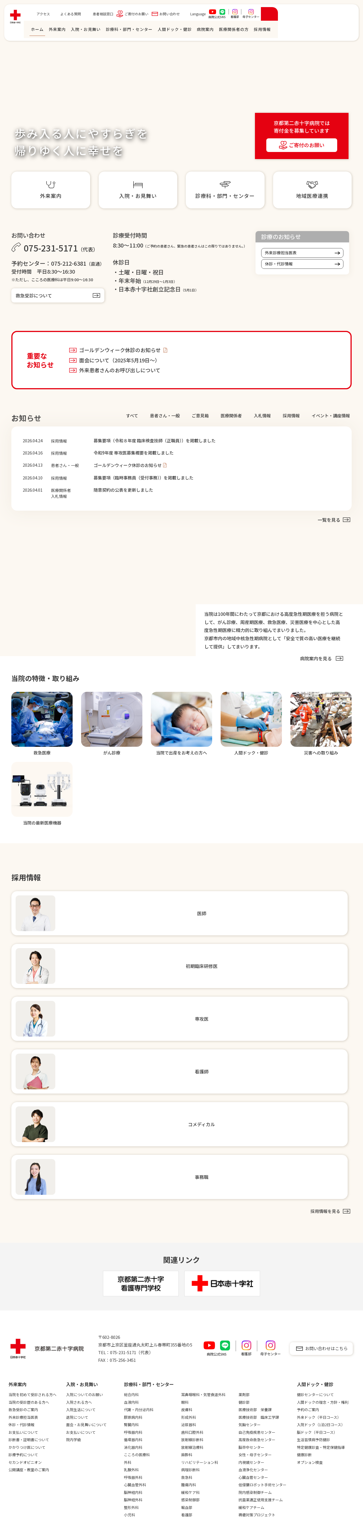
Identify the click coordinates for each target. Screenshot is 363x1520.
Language (274, 15)
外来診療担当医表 (281, 252)
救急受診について (34, 295)
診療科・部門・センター (205, 30)
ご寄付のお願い (213, 15)
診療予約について (23, 1242)
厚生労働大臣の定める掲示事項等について (91, 1418)
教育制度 (189, 1391)
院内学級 (73, 1227)
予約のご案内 (308, 1197)
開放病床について (138, 1382)
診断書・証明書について (29, 1227)
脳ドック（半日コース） (317, 1219)
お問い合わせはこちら (326, 1136)
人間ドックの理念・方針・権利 (323, 1189)
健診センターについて (315, 1182)
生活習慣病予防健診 (313, 1227)
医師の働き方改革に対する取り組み (91, 1371)
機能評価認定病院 (23, 1419)
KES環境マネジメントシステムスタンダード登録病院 (34, 1430)
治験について (77, 1354)
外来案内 (133, 30)
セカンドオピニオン (25, 1249)
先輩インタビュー (196, 1384)
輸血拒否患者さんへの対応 (88, 1428)
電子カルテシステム (82, 1458)
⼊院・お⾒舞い (162, 30)
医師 (185, 1339)
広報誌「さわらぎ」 (82, 1466)
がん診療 (16, 1455)
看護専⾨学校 (310, 1328)
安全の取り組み (78, 1339)
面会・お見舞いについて (86, 1212)
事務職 (187, 1376)
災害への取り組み (80, 1346)
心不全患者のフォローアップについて (149, 1465)
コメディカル (192, 1369)
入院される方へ (79, 1189)
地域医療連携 (135, 1339)
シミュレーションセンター (88, 1451)
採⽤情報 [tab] (291, 415)
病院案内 (281, 30)
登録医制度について (140, 1367)
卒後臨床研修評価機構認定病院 (34, 1447)
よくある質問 (147, 15)
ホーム (113, 30)
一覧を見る (329, 515)
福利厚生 (189, 1412)
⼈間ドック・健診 (251, 30)
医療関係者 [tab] (231, 415)
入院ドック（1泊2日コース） (321, 1212)
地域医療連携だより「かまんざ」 (148, 1414)
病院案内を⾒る (316, 654)
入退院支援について (140, 1483)
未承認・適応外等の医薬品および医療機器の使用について (91, 1405)
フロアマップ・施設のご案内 (32, 1404)
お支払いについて (23, 1219)
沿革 (12, 1354)
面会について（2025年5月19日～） (119, 360)
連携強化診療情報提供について (150, 1397)
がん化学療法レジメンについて (150, 1455)
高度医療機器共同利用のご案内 (150, 1374)
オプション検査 (310, 1249)
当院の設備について (82, 1436)
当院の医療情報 (21, 1462)
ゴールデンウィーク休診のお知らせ (120, 350)
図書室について (78, 1443)
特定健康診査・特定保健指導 (321, 1234)
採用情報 (191, 1328)
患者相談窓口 (179, 15)
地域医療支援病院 (23, 1412)
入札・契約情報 (21, 1397)
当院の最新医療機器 (25, 1470)
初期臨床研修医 (194, 1346)
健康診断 (304, 1242)
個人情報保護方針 (32, 1503)
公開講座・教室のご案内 (29, 1257)
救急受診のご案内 (23, 1197)
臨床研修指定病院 (23, 1440)
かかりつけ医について (27, 1234)
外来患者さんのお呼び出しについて (120, 370)
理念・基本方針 (21, 1361)
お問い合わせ (246, 15)
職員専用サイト (266, 1394)
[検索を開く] (345, 15)
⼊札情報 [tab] (262, 415)
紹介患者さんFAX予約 (141, 1359)
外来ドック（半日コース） (319, 1204)
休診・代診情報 (279, 264)
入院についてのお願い (84, 1182)
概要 (12, 1346)
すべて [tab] (132, 415)
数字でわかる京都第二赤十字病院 (207, 1401)
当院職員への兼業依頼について (150, 1475)
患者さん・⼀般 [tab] (165, 415)
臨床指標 (16, 1382)
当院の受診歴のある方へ (29, 1189)
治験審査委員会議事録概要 (146, 1440)
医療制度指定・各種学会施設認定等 (34, 1371)
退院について (77, 1204)
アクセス (119, 15)
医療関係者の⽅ (310, 30)
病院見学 (189, 1419)
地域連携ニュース (138, 1404)
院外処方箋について (140, 1447)
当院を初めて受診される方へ (32, 1182)
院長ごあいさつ (21, 1339)
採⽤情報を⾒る (324, 998)
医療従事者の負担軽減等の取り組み (91, 1384)
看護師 (187, 1361)
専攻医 (187, 1354)
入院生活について (81, 1197)
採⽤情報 (338, 30)
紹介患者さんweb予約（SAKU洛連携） (149, 1349)
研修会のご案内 (137, 1425)
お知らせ (248, 1376)
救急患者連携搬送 (138, 1389)
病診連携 (16, 1389)
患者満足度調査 (78, 1395)
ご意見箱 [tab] (200, 415)
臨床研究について (80, 1361)
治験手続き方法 (137, 1432)
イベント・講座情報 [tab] (331, 415)
